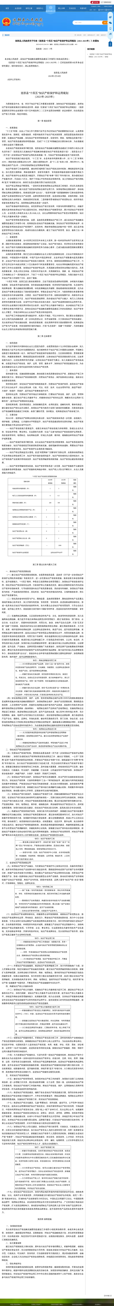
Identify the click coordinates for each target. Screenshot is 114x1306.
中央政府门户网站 (95, 6)
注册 (90, 10)
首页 (84, 35)
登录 (94, 10)
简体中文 (102, 10)
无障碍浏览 (106, 2)
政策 (98, 35)
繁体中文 (109, 10)
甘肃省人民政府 (108, 6)
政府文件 (103, 35)
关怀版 (95, 2)
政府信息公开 (91, 35)
